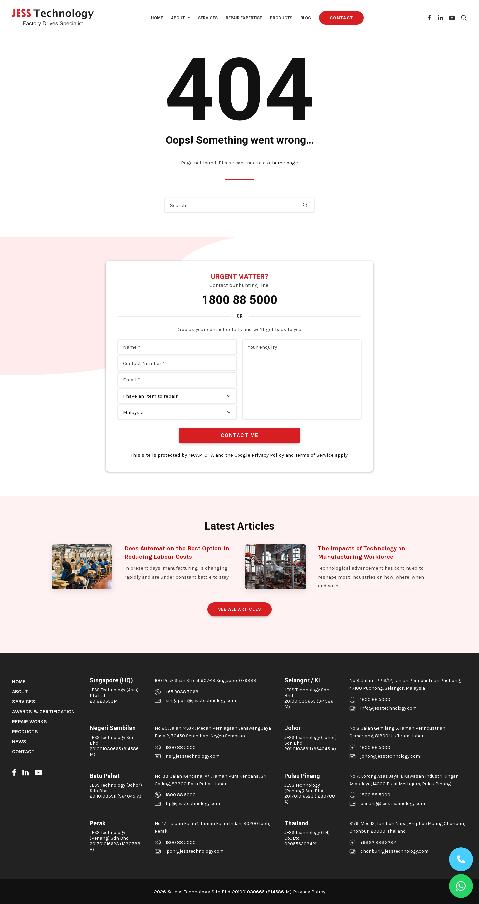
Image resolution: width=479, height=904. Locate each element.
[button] (429, 17)
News (19, 742)
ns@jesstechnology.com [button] (193, 756)
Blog (305, 17)
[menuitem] (157, 17)
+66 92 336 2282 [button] (378, 842)
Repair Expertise (244, 17)
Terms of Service (314, 455)
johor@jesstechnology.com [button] (390, 756)
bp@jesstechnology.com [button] (193, 803)
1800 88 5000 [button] (375, 699)
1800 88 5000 (239, 300)
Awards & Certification (43, 712)
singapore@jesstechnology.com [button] (201, 700)
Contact (23, 752)
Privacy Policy (268, 455)
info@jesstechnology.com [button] (388, 708)
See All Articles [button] (239, 609)
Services (208, 17)
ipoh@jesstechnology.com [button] (195, 851)
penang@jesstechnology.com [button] (392, 803)
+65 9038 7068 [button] (182, 692)
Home (157, 17)
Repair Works (29, 722)
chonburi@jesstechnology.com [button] (394, 851)
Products (281, 17)
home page (285, 163)
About (180, 17)
